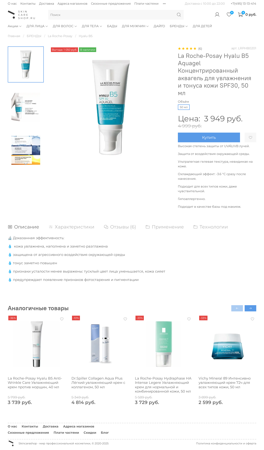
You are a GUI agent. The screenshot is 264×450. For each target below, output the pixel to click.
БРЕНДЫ (179, 26)
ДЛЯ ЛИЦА (37, 26)
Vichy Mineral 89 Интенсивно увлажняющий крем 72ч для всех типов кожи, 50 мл (225, 382)
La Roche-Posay (60, 36)
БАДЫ (112, 26)
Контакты (28, 3)
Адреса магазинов (72, 3)
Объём (183, 101)
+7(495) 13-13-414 (243, 3)
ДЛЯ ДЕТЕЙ (202, 26)
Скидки (90, 432)
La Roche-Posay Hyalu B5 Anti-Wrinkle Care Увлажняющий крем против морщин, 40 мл (35, 382)
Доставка (46, 3)
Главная (14, 36)
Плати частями (146, 3)
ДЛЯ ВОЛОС (65, 26)
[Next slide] (25, 163)
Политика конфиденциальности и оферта (226, 443)
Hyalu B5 (86, 36)
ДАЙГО (159, 26)
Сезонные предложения (111, 3)
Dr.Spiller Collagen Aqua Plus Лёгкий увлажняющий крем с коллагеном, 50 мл (98, 382)
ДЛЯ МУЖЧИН (135, 26)
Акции (15, 26)
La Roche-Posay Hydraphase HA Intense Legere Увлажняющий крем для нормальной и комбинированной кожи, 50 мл (163, 385)
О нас (12, 3)
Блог (105, 432)
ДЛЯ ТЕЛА (92, 26)
